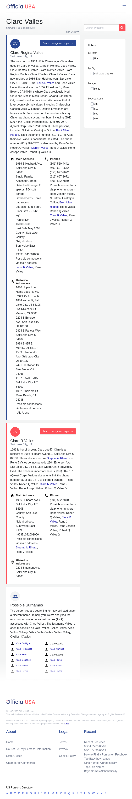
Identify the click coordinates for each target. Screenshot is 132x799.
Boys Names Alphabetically (100, 771)
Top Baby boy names (97, 758)
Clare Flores (53, 660)
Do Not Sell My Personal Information (28, 749)
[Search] (101, 27)
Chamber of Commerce (20, 762)
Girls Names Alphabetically (100, 762)
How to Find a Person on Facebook (105, 754)
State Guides (14, 755)
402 (96, 104)
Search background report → (57, 43)
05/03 (95, 746)
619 (96, 108)
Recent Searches (94, 742)
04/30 (95, 750)
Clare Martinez (54, 649)
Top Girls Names (94, 766)
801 (96, 118)
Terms (63, 742)
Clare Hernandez (21, 649)
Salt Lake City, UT (103, 73)
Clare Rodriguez (20, 644)
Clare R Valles (39, 147)
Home (10, 742)
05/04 (87, 746)
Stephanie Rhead (57, 458)
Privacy (63, 749)
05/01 (87, 750)
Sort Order (71, 32)
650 (96, 113)
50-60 (97, 88)
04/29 (102, 750)
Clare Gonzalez (20, 660)
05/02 (102, 746)
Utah (96, 58)
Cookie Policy (67, 755)
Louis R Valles (45, 83)
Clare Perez (18, 655)
